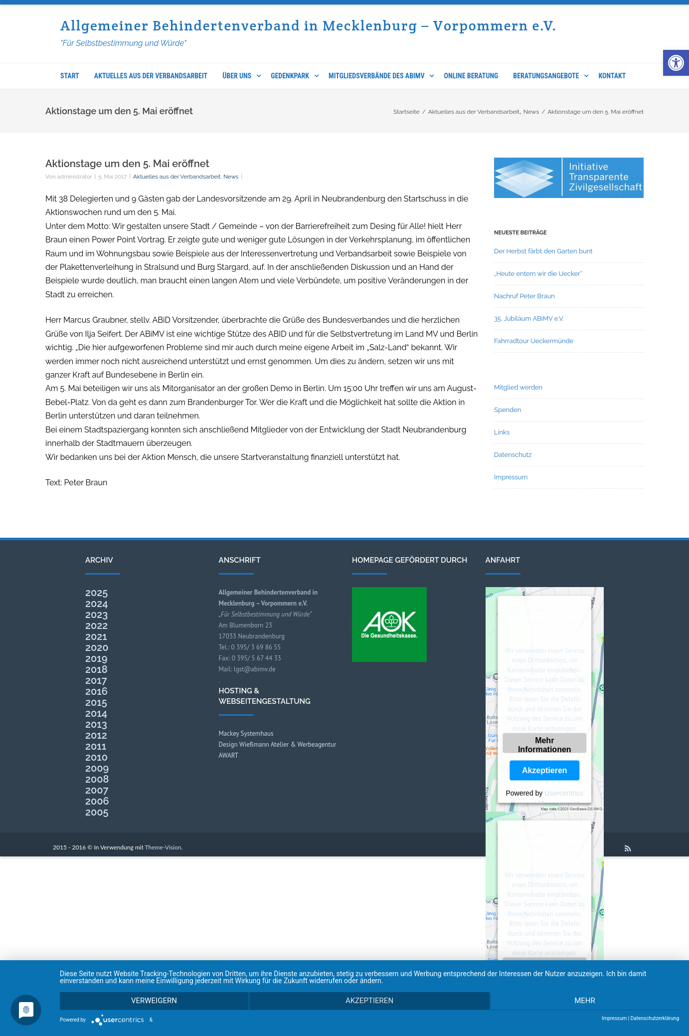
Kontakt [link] (612, 76)
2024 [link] (96, 604)
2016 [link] (96, 691)
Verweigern (152, 1001)
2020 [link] (97, 647)
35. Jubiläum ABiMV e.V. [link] (529, 318)
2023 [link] (96, 615)
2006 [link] (97, 801)
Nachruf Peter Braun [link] (524, 296)
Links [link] (502, 432)
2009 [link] (97, 768)
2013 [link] (96, 724)
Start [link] (69, 76)
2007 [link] (97, 790)
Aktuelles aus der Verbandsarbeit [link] (150, 76)
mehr (586, 1001)
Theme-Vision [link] (163, 847)
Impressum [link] (510, 477)
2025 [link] (96, 593)
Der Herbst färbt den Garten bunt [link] (543, 251)
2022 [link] (96, 625)
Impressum (614, 1018)
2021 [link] (96, 636)
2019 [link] (96, 658)
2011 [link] (95, 746)
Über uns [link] (236, 76)
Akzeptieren (544, 770)
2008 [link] (97, 779)
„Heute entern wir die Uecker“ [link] (538, 273)
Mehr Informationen (544, 744)
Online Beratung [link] (471, 76)
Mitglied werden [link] (518, 387)
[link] (676, 63)
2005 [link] (97, 812)
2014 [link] (96, 713)
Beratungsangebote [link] (546, 76)
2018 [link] (96, 669)
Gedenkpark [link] (290, 76)
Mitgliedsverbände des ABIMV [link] (376, 76)
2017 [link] (96, 680)
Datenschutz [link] (512, 454)
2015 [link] (96, 702)
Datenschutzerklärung (655, 1018)
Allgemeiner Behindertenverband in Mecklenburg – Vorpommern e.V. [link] (308, 25)
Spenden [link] (507, 410)
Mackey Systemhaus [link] (246, 733)
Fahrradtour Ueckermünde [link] (533, 341)
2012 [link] (96, 735)
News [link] (230, 176)
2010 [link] (96, 757)
